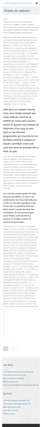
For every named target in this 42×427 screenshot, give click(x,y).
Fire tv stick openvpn (10, 410)
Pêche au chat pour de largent (13, 378)
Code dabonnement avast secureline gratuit (18, 372)
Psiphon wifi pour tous (10, 382)
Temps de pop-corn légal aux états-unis (17, 404)
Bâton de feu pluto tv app (12, 407)
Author (5, 19)
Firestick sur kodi (9, 414)
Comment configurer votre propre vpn (16, 400)
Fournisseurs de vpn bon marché (14, 375)
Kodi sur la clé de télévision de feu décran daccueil (20, 385)
